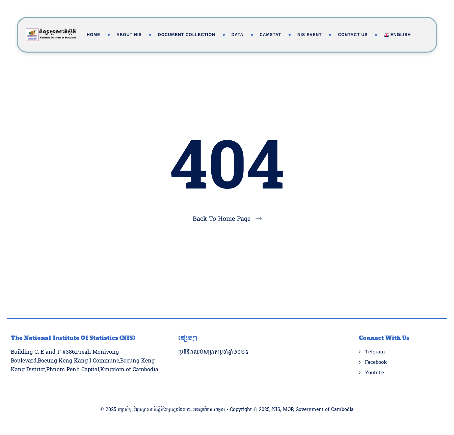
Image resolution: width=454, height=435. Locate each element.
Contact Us (353, 34)
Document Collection (186, 34)
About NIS (129, 34)
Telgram (375, 352)
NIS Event (309, 34)
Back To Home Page (221, 219)
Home (93, 34)
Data (238, 34)
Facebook (376, 362)
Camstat (270, 34)
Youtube (374, 373)
